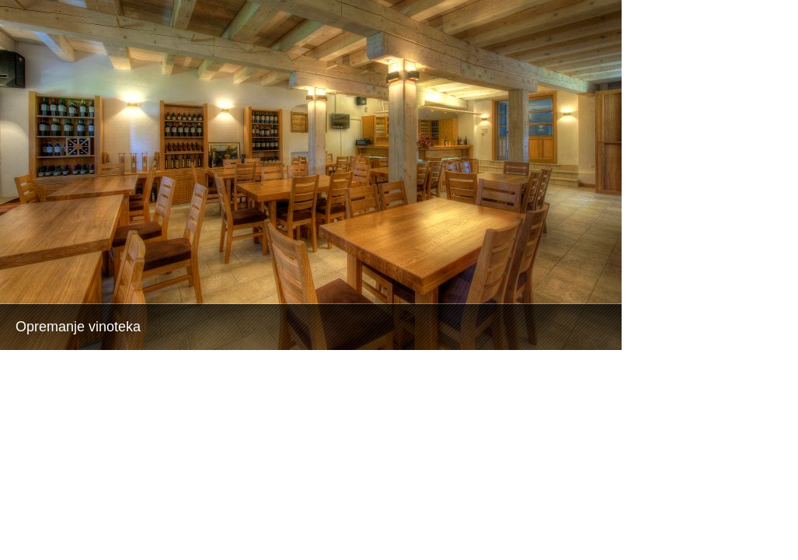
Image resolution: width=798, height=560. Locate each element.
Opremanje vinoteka (78, 326)
